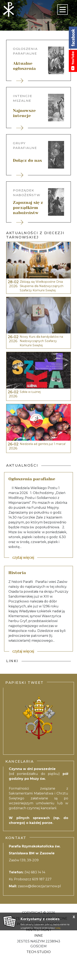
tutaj (57, 927)
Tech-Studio (38, 952)
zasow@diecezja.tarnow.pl (39, 886)
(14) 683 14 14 (35, 872)
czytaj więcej (23, 557)
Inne (38, 936)
